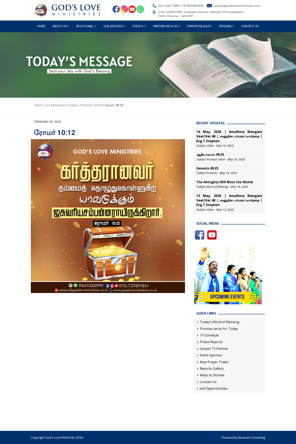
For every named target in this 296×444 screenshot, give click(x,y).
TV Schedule (209, 335)
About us (60, 26)
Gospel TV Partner (214, 348)
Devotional (85, 26)
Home (42, 26)
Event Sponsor (211, 355)
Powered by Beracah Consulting (243, 437)
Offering (225, 26)
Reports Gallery (212, 368)
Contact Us (250, 26)
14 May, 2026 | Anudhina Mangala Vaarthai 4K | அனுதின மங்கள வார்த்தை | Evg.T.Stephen (229, 136)
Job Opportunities (214, 388)
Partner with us (165, 26)
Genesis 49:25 (207, 168)
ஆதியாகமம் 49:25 (210, 154)
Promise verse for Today (219, 328)
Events (138, 26)
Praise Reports (211, 342)
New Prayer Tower (214, 362)
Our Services (113, 26)
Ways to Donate (212, 375)
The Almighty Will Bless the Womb (224, 182)
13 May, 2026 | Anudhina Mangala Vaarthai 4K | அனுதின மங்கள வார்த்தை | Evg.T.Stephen (229, 200)
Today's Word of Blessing (219, 322)
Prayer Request (199, 26)
